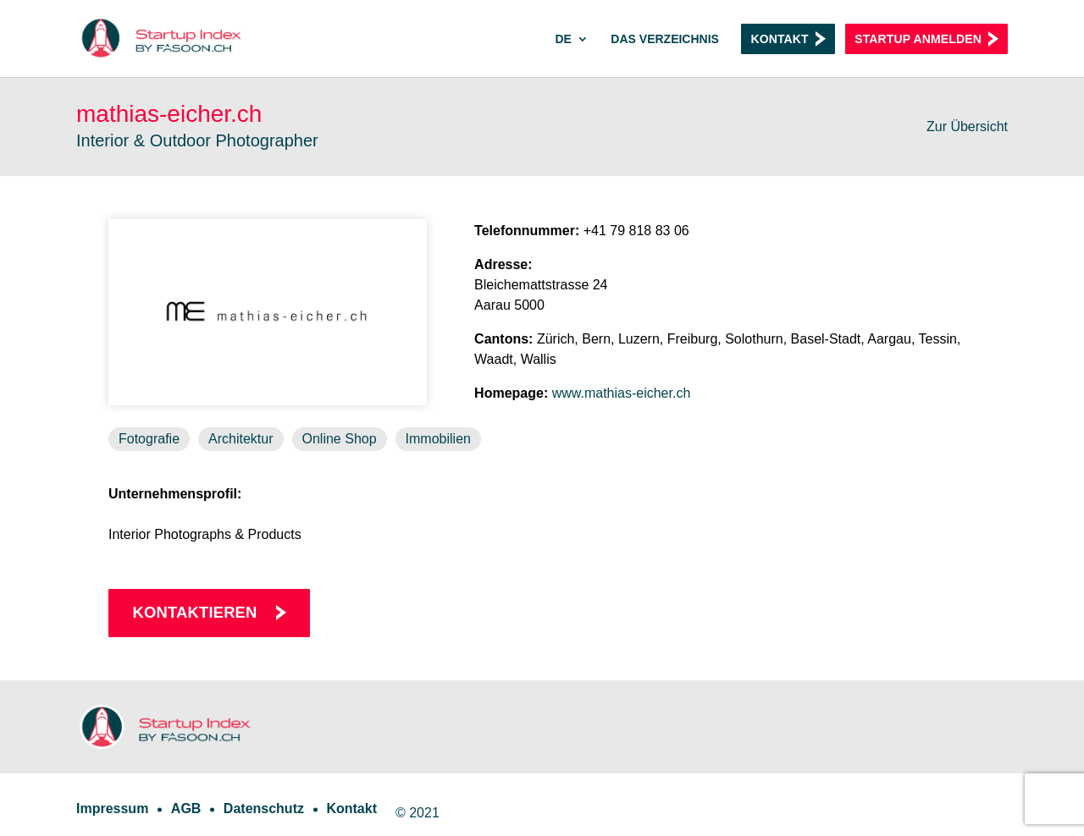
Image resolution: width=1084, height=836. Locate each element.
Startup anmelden (918, 39)
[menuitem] (571, 55)
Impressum (112, 808)
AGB (186, 808)
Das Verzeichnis (665, 39)
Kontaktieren (195, 612)
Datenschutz (264, 808)
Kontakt (779, 39)
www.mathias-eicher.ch (621, 393)
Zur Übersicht (967, 126)
